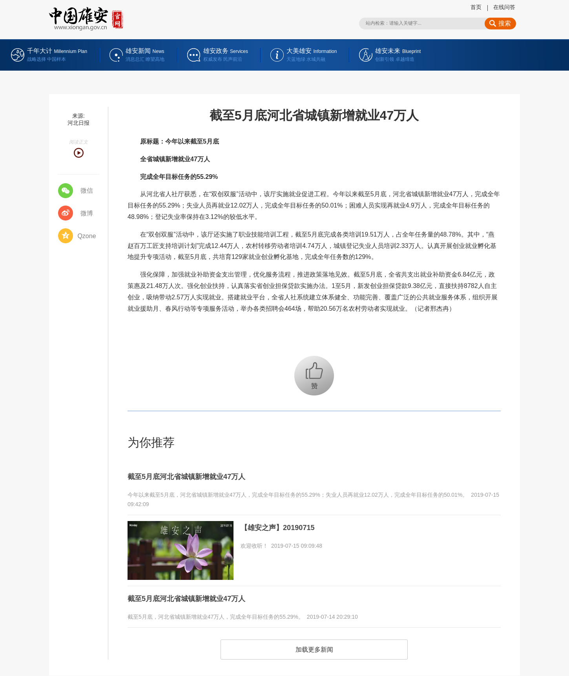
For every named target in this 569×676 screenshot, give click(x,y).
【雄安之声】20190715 (282, 524)
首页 (476, 7)
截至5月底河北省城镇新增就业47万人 (193, 475)
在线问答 (504, 7)
